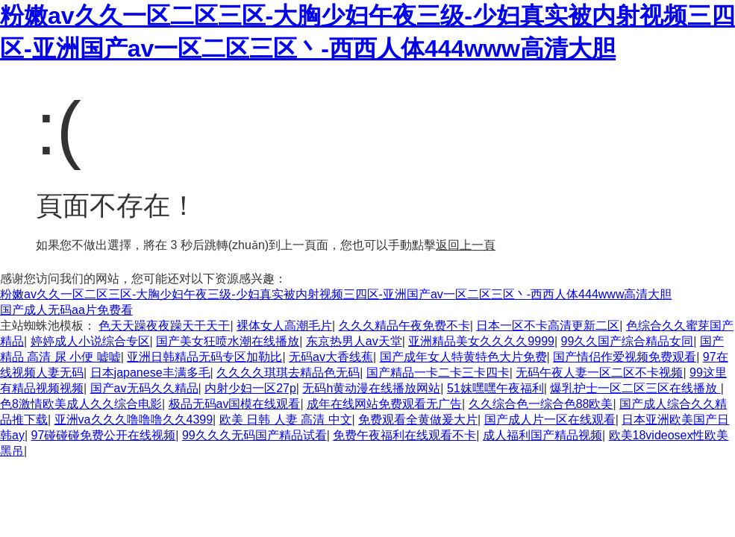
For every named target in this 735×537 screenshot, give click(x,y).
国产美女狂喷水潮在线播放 (227, 341)
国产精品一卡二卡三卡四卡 (438, 372)
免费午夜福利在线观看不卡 (404, 435)
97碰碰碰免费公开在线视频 (103, 435)
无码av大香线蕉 (331, 357)
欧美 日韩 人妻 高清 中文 (285, 419)
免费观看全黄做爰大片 (418, 419)
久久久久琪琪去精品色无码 (288, 372)
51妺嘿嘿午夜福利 (495, 388)
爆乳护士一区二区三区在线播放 (635, 388)
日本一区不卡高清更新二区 (547, 325)
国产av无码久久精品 (144, 388)
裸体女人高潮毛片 (284, 325)
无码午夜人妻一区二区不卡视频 (599, 372)
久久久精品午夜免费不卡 (404, 325)
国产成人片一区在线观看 (550, 419)
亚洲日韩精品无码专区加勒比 (204, 357)
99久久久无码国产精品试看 (254, 435)
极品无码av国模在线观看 (235, 404)
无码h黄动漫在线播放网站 (371, 388)
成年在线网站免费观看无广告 (384, 404)
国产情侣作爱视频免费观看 (624, 357)
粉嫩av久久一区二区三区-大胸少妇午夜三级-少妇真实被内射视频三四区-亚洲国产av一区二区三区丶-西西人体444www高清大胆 (336, 294)
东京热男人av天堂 (354, 341)
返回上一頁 (465, 245)
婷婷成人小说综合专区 (90, 341)
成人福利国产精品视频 (542, 435)
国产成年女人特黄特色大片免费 (463, 357)
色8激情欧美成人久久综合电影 (81, 404)
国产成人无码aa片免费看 (66, 310)
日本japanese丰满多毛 (150, 372)
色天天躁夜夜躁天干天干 (164, 325)
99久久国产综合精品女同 (627, 341)
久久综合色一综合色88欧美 (541, 404)
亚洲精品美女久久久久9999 (481, 341)
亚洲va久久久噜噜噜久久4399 (133, 419)
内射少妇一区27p (250, 388)
